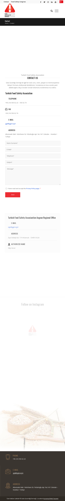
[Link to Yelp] (61, 1)
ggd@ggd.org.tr (6, 124)
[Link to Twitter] (44, 2)
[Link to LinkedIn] (52, 2)
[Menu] (55, 10)
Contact (6, 2)
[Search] (51, 10)
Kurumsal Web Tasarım (50, 499)
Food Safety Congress (18, 2)
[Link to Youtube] (55, 2)
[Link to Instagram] (48, 2)
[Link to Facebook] (41, 2)
